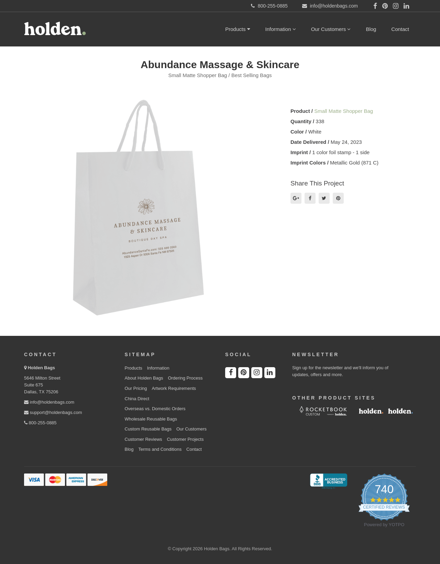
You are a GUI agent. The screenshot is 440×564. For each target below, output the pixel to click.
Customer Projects (185, 439)
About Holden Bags (144, 378)
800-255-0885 (40, 422)
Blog (371, 29)
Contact (400, 29)
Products (237, 29)
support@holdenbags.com (53, 412)
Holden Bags (41, 367)
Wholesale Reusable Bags (151, 419)
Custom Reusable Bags (148, 429)
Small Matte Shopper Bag (343, 111)
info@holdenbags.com (49, 402)
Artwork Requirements (174, 388)
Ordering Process (185, 378)
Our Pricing (136, 388)
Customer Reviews (143, 439)
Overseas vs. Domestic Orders (155, 408)
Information (280, 29)
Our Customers (331, 29)
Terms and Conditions (160, 449)
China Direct (137, 398)
